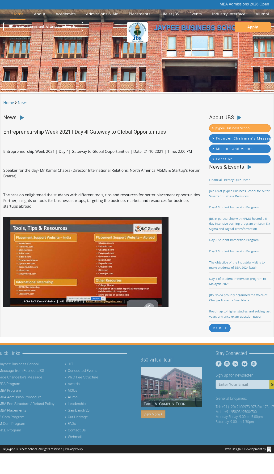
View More (153, 423)
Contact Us (68, 430)
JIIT (61, 364)
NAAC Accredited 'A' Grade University (43, 26)
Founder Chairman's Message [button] (241, 138)
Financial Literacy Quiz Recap (229, 180)
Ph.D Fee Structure (74, 377)
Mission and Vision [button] (232, 148)
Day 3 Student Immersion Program (234, 240)
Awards (65, 384)
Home (18, 14)
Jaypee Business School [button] (231, 128)
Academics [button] (66, 14)
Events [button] (196, 14)
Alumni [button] (262, 14)
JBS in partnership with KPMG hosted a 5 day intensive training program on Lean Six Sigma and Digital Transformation (239, 223)
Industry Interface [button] (228, 14)
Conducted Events (73, 371)
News (23, 102)
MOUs (63, 390)
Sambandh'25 (69, 410)
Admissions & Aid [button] (102, 14)
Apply (252, 27)
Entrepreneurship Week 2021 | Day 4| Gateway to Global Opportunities (84, 132)
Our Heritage (69, 417)
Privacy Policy (74, 449)
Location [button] (222, 159)
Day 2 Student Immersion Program (234, 251)
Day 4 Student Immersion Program (234, 207)
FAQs (63, 423)
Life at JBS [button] (170, 14)
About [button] (39, 14)
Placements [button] (140, 14)
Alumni (64, 397)
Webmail (65, 437)
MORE (219, 328)
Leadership (68, 404)
